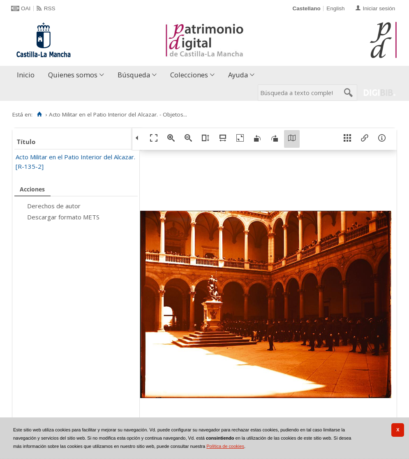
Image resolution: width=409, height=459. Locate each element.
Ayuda (238, 74)
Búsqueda (134, 74)
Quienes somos (72, 74)
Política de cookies (225, 446)
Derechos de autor (54, 206)
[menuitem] (28, 75)
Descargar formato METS (63, 217)
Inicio (26, 74)
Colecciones (189, 74)
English (335, 8)
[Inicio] (39, 114)
